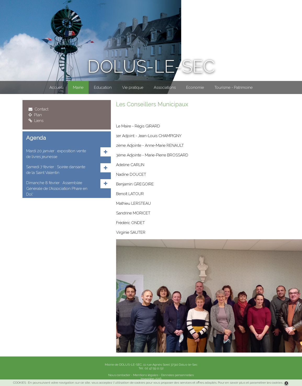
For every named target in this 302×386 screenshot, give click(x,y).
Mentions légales (145, 375)
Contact (38, 109)
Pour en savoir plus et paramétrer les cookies (250, 382)
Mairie (78, 87)
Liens (36, 120)
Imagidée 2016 (151, 379)
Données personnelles (177, 375)
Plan (35, 115)
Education (103, 87)
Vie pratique (132, 87)
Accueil (55, 87)
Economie (195, 87)
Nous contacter (119, 375)
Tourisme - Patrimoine (233, 87)
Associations (165, 87)
